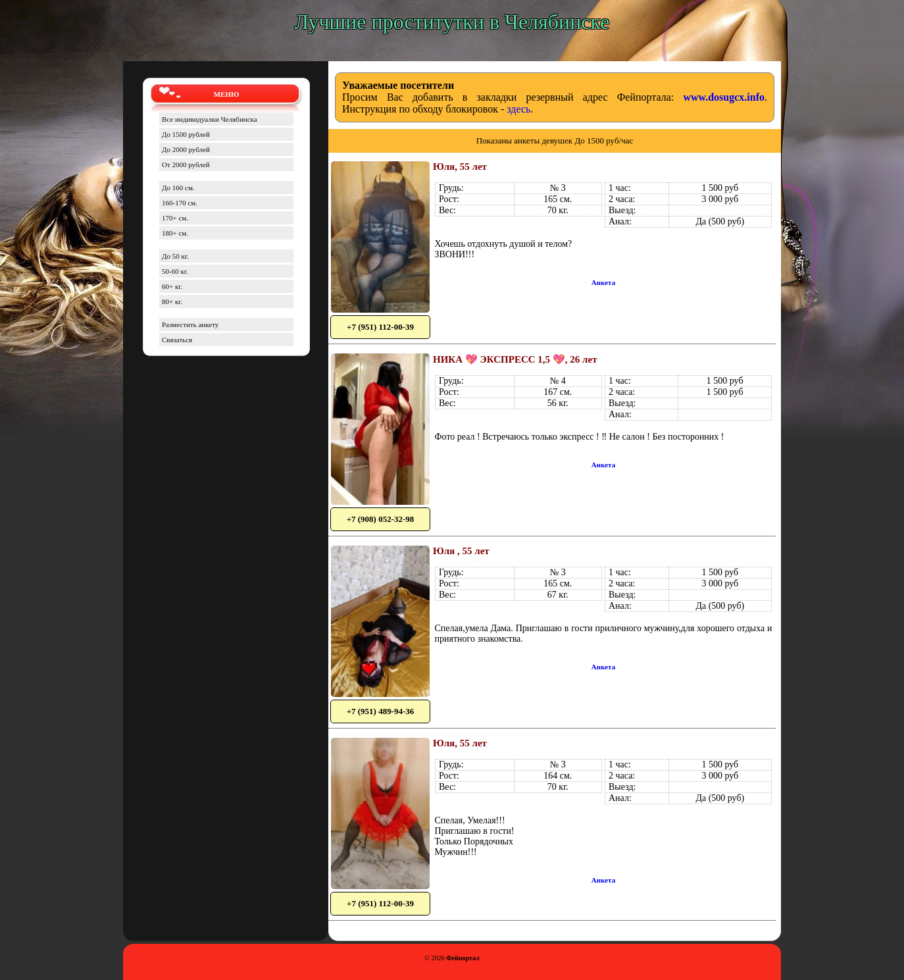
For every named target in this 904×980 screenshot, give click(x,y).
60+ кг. (172, 286)
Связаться (177, 340)
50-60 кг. (175, 271)
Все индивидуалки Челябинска (209, 119)
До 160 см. (178, 188)
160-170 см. (179, 203)
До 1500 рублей (186, 134)
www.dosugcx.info (724, 97)
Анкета (603, 282)
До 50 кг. (175, 256)
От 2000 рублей (186, 164)
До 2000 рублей (186, 149)
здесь (518, 109)
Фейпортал (463, 958)
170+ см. (175, 218)
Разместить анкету (190, 324)
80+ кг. (172, 301)
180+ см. (175, 233)
